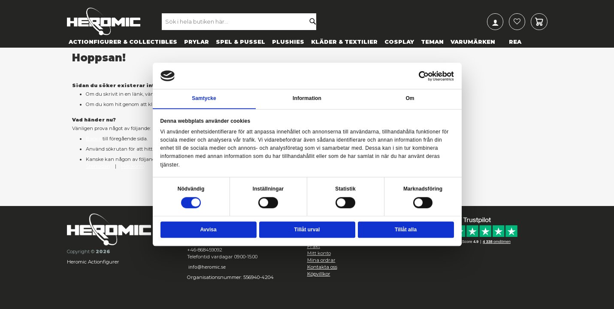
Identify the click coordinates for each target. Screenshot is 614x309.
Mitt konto (133, 166)
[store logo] (103, 21)
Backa (93, 139)
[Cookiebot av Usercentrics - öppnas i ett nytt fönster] (424, 76)
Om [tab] (409, 99)
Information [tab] (307, 99)
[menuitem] (123, 41)
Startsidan (98, 166)
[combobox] (243, 21)
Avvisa (208, 230)
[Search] (314, 21)
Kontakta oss (322, 267)
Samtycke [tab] (204, 99)
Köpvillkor (318, 274)
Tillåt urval (307, 230)
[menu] (307, 41)
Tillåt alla (406, 230)
